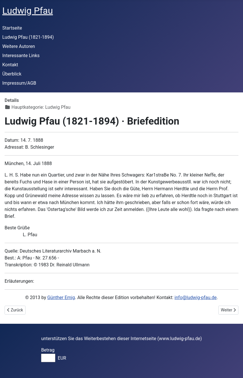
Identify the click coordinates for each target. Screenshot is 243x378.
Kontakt (10, 64)
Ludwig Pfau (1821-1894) (28, 37)
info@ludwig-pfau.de (195, 297)
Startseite (12, 28)
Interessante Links (21, 55)
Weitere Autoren (18, 46)
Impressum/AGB (19, 83)
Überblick (12, 74)
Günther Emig (61, 297)
